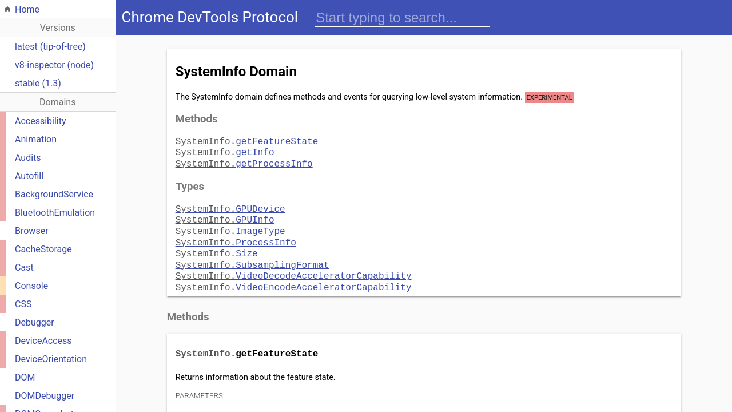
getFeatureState (247, 140)
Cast (24, 267)
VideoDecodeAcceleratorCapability (294, 265)
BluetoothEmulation (55, 212)
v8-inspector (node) (54, 65)
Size (217, 245)
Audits (28, 157)
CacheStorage (43, 249)
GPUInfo (225, 214)
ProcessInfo (236, 235)
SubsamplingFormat (252, 255)
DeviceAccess (43, 340)
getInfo (225, 150)
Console (31, 285)
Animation (36, 139)
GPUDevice (230, 205)
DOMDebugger (44, 395)
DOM (25, 377)
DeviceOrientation (51, 359)
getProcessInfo (244, 160)
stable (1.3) (38, 83)
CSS (23, 304)
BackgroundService (54, 194)
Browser (32, 230)
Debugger (34, 322)
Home (27, 9)
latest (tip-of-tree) (50, 46)
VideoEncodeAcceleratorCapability (294, 275)
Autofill (29, 176)
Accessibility (40, 121)
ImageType (230, 225)
